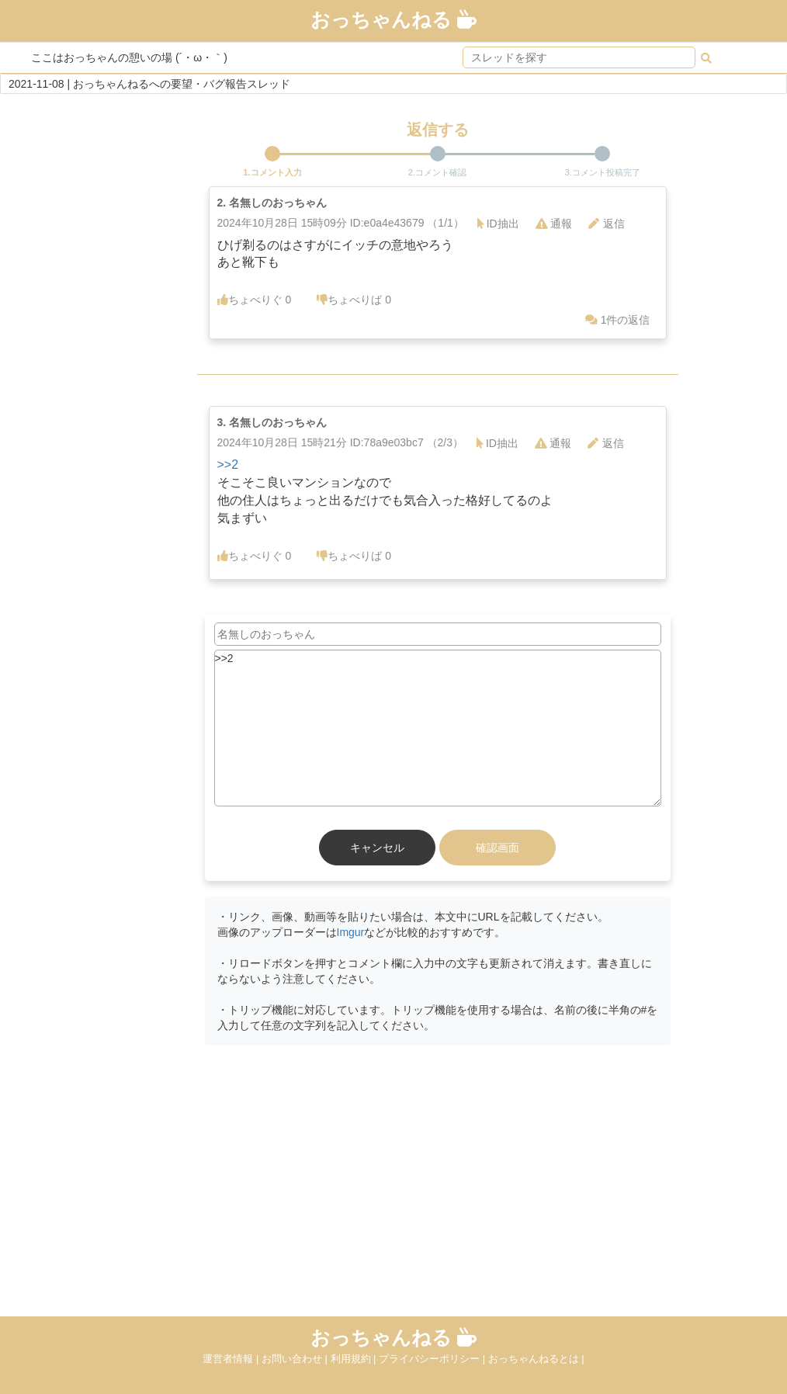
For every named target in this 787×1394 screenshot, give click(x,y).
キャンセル (377, 847)
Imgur (351, 932)
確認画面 (497, 847)
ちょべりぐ (254, 299)
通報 (554, 223)
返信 (606, 223)
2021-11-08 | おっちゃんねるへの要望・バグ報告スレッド (149, 84)
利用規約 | (355, 1359)
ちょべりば (354, 299)
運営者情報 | (232, 1359)
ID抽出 (498, 223)
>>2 (228, 464)
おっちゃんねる (393, 19)
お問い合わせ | (296, 1359)
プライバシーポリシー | (433, 1359)
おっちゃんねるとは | (536, 1359)
